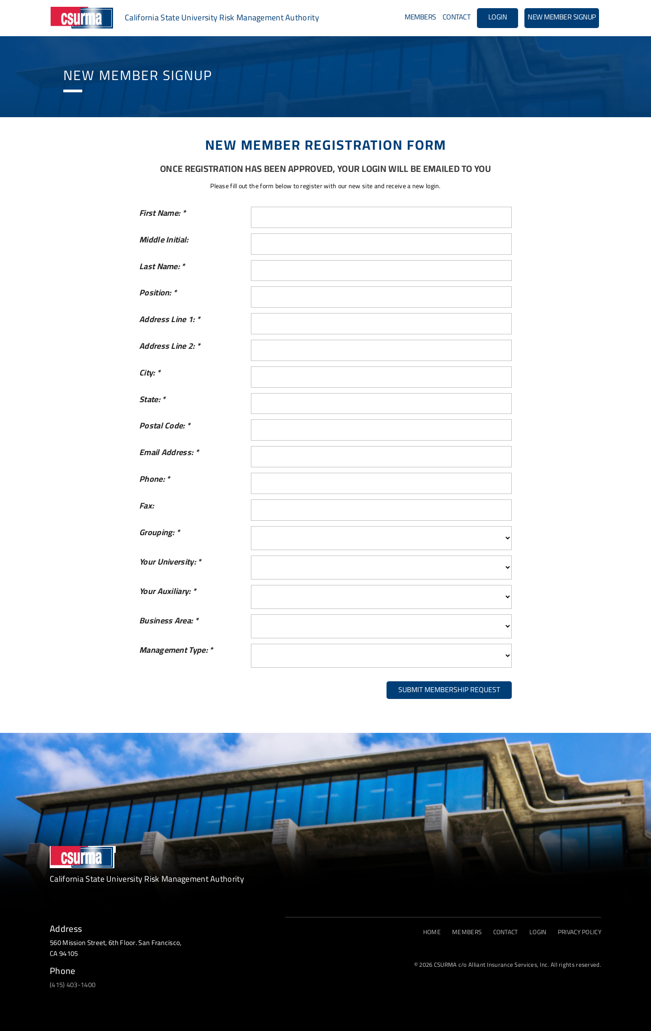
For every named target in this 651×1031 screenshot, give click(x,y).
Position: (158, 292)
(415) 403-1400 (73, 984)
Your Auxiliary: (167, 591)
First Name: (162, 213)
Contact (457, 17)
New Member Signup (562, 17)
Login (497, 17)
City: (149, 373)
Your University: (170, 562)
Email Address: (169, 452)
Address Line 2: (169, 346)
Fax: (146, 506)
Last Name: (162, 266)
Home (427, 932)
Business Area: (168, 620)
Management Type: (176, 650)
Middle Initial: (164, 240)
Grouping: (159, 532)
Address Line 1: (169, 319)
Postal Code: (164, 425)
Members (420, 17)
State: (152, 399)
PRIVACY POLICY (578, 932)
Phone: (154, 479)
